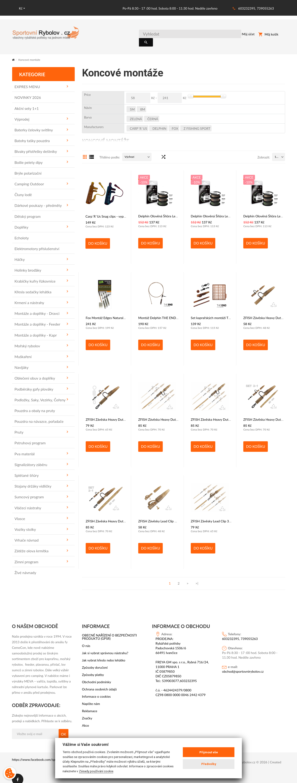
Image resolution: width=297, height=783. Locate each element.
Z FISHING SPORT (197, 124)
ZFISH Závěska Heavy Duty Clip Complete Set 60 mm (124, 516)
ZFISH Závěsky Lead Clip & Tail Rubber (166, 516)
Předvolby (208, 764)
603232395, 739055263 (256, 8)
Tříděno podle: (109, 152)
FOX (175, 124)
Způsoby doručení (95, 662)
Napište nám (91, 698)
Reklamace (89, 706)
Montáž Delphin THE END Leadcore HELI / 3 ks (172, 313)
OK (63, 729)
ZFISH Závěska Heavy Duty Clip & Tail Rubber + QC (122, 415)
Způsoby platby (93, 670)
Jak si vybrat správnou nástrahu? (105, 648)
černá (152, 114)
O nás (86, 641)
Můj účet (243, 34)
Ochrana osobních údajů (99, 684)
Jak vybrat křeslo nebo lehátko (103, 655)
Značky (87, 713)
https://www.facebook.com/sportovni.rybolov (44, 755)
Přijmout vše (208, 752)
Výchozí (129, 152)
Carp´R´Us (138, 124)
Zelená (136, 114)
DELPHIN (159, 124)
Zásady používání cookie (96, 771)
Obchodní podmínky (96, 677)
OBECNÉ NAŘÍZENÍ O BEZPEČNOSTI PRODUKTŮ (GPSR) (109, 632)
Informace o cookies (96, 691)
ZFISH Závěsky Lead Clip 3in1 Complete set (222, 516)
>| (196, 578)
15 (276, 152)
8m (142, 104)
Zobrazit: (263, 152)
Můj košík (268, 34)
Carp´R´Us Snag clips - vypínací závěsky (113, 211)
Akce (85, 720)
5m (132, 104)
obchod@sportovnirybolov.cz (243, 666)
